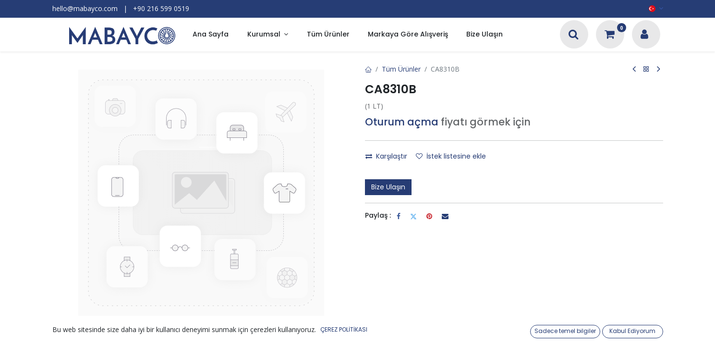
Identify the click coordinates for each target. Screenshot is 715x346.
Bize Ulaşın (388, 187)
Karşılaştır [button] (386, 156)
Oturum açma (401, 122)
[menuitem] (210, 35)
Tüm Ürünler (401, 69)
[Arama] (574, 35)
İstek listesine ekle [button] (451, 156)
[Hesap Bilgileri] (644, 35)
